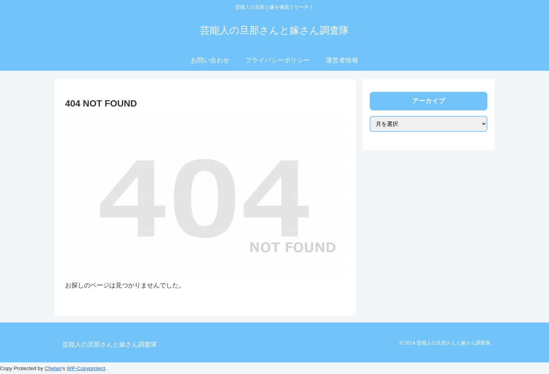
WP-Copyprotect (86, 368)
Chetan (53, 368)
